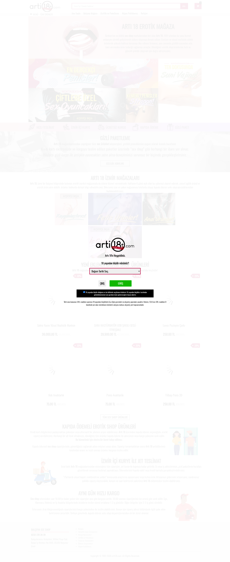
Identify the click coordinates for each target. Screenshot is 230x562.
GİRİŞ (123, 284)
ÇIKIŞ (102, 284)
